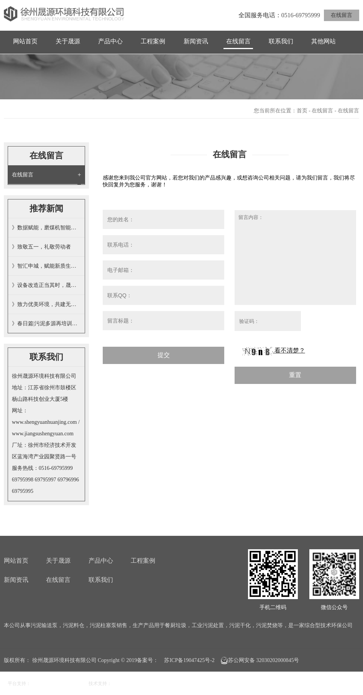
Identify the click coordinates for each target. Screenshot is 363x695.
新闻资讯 (196, 41)
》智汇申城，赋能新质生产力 (46, 266)
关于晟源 (68, 41)
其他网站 (323, 41)
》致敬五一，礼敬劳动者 (41, 247)
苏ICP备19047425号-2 (189, 660)
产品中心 (110, 41)
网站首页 (25, 41)
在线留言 (341, 15)
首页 (302, 111)
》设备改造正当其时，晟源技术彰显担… (46, 285)
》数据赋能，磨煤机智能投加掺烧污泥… (46, 228)
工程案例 (153, 41)
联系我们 (281, 41)
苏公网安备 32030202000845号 (259, 660)
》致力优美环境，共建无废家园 (46, 304)
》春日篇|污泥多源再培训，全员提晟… (46, 323)
